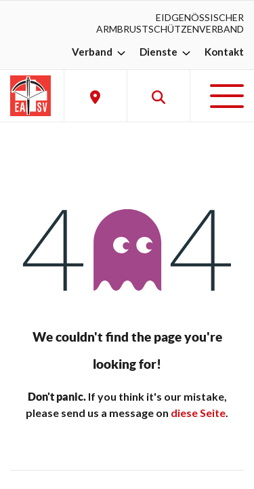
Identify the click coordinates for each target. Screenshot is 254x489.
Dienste (167, 52)
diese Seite (198, 412)
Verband (100, 52)
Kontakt (224, 52)
